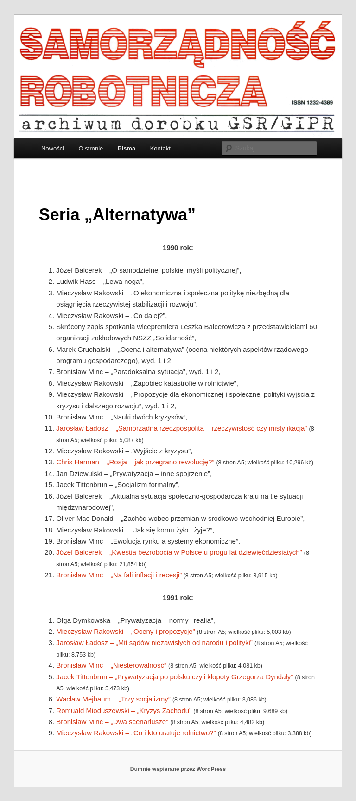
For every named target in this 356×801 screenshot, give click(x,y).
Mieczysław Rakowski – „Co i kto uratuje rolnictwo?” (136, 733)
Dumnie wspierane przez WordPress (178, 769)
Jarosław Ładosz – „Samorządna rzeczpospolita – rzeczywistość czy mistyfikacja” (181, 428)
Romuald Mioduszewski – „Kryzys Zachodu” (123, 710)
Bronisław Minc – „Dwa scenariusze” (112, 722)
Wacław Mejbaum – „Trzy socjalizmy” (113, 699)
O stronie (91, 148)
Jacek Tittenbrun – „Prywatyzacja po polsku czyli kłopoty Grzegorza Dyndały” (174, 677)
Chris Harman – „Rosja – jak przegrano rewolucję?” (135, 462)
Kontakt (160, 148)
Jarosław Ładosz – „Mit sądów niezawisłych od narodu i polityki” (154, 642)
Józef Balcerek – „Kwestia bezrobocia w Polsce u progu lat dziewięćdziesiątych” (179, 552)
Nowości (52, 148)
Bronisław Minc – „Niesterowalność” (112, 665)
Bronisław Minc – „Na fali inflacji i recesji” (119, 575)
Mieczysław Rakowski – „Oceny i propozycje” (125, 631)
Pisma (126, 148)
